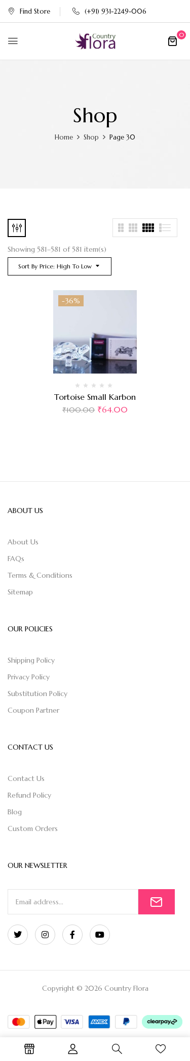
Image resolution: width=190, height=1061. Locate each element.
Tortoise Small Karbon (95, 397)
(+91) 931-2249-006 (109, 11)
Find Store (29, 11)
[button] (172, 40)
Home (64, 137)
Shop (91, 137)
